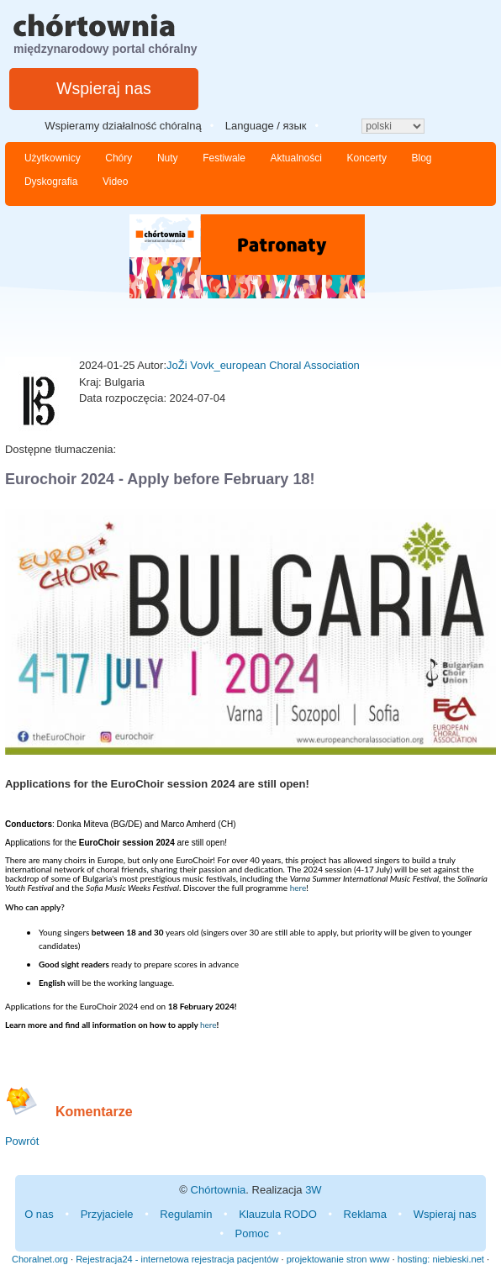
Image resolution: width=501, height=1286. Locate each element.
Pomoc (252, 1233)
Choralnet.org (40, 1259)
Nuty (167, 158)
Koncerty (367, 158)
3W (313, 1189)
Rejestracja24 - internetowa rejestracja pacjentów (177, 1259)
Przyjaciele (107, 1214)
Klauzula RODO (277, 1214)
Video (115, 181)
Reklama (365, 1214)
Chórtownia (218, 1189)
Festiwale (224, 158)
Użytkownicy (52, 158)
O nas (39, 1214)
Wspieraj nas (103, 88)
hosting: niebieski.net (441, 1259)
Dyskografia (50, 181)
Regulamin (186, 1214)
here (298, 888)
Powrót (22, 1141)
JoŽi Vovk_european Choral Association (263, 365)
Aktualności (296, 158)
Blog (422, 158)
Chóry (118, 158)
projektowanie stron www (338, 1259)
